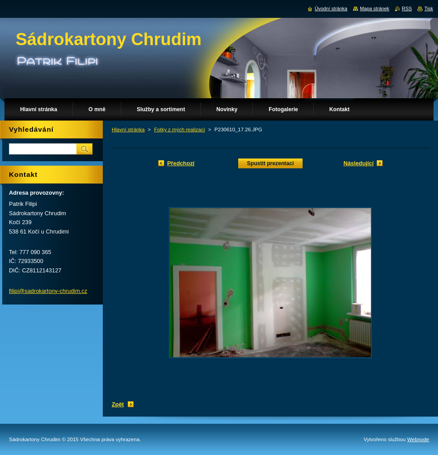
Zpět (118, 404)
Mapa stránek (374, 8)
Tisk (428, 8)
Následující (358, 163)
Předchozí (180, 163)
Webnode (418, 439)
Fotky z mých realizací (179, 129)
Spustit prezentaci (270, 163)
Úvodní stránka (331, 8)
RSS (407, 8)
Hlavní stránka (128, 129)
